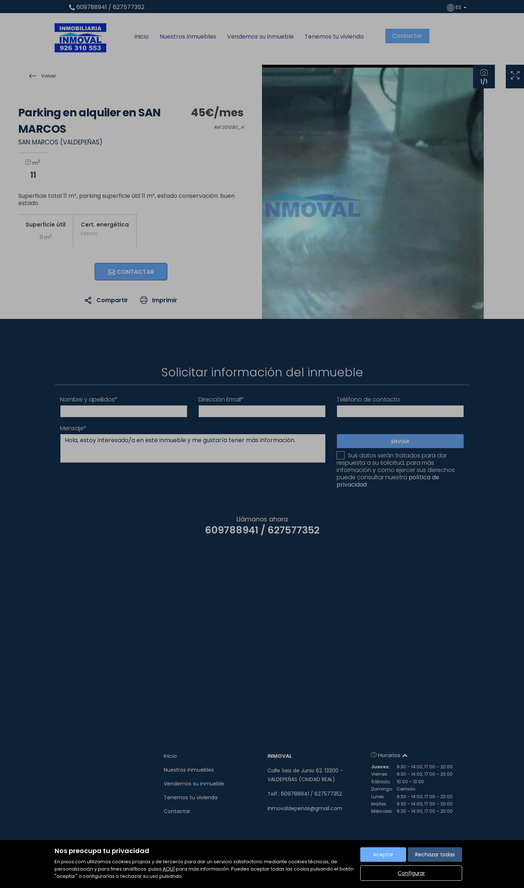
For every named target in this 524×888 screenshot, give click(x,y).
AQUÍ (169, 868)
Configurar (411, 873)
